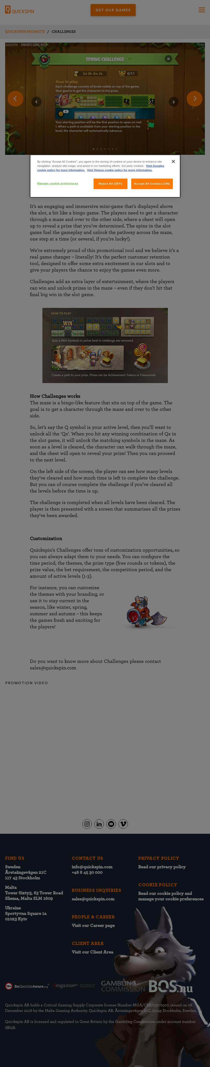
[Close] (173, 161)
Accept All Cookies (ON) (152, 183)
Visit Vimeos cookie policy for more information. (120, 170)
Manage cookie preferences (57, 183)
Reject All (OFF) (110, 183)
